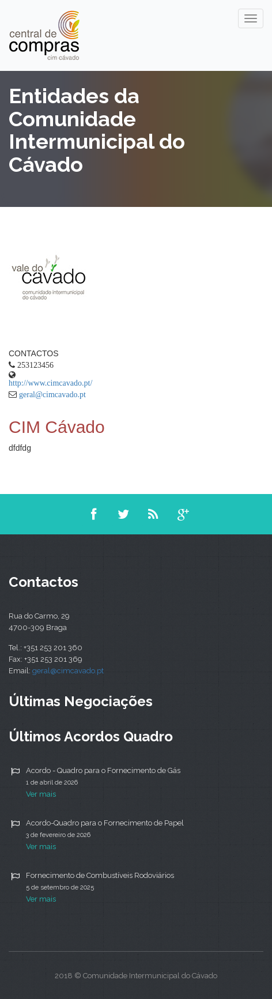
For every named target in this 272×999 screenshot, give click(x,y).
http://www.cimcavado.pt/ (50, 383)
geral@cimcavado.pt (52, 394)
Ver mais (41, 794)
